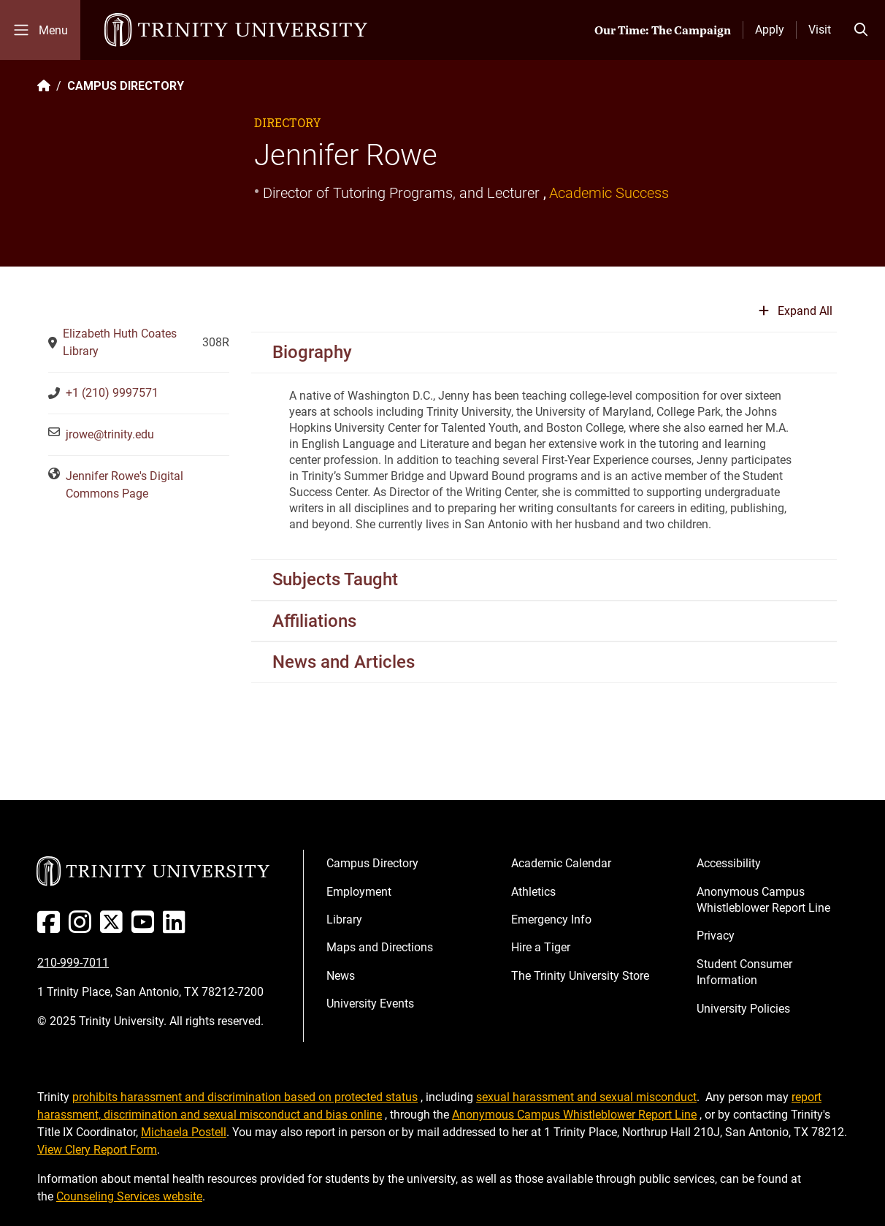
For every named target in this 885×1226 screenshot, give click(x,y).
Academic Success (609, 193)
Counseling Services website (129, 1196)
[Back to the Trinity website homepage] (43, 86)
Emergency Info (551, 919)
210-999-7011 (73, 963)
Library (344, 919)
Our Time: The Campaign (662, 30)
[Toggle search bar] (861, 30)
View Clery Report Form (97, 1150)
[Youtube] (145, 927)
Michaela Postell (183, 1132)
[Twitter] (114, 927)
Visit (819, 30)
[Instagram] (83, 927)
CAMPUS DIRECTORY (125, 86)
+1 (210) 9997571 (112, 393)
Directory (287, 122)
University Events (370, 1003)
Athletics (533, 892)
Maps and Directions (379, 947)
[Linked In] (177, 927)
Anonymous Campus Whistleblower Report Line (763, 900)
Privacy (716, 936)
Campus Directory (372, 863)
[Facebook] (51, 927)
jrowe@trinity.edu (110, 434)
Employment (358, 892)
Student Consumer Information (744, 972)
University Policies (743, 1009)
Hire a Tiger (540, 947)
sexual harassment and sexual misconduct (586, 1097)
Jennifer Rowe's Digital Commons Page (124, 484)
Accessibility (729, 863)
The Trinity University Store (580, 976)
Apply (769, 30)
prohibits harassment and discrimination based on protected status (245, 1097)
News (340, 976)
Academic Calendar (561, 863)
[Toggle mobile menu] (40, 30)
